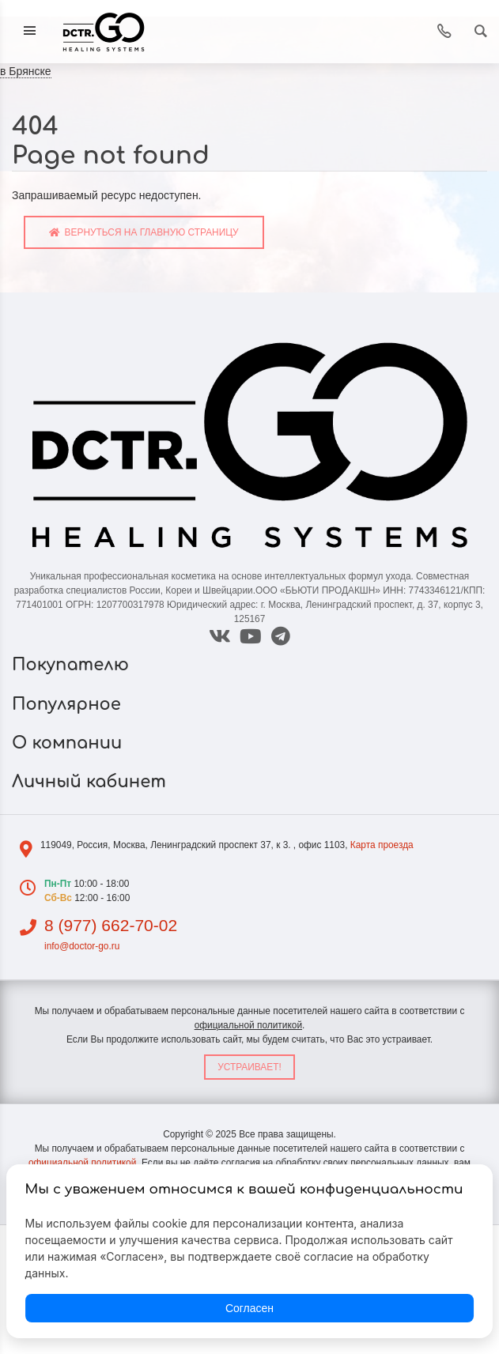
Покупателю (73, 664)
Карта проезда (382, 844)
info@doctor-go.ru (81, 946)
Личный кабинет (91, 781)
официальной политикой (248, 1025)
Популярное (69, 704)
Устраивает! (249, 1067)
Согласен (249, 1308)
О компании (69, 743)
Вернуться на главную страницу (144, 232)
